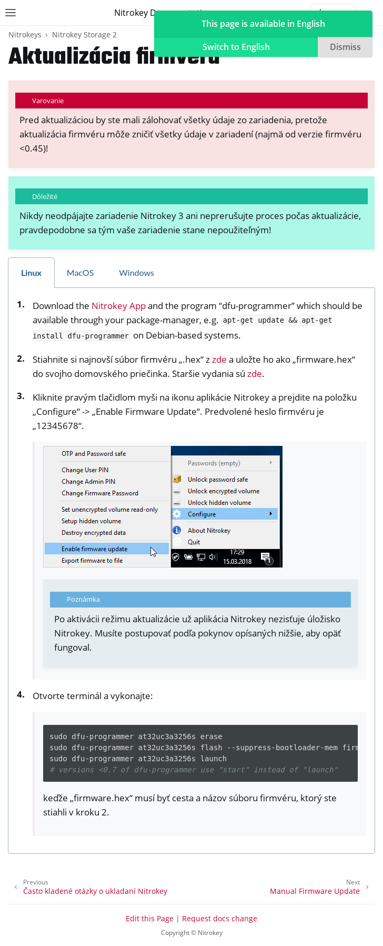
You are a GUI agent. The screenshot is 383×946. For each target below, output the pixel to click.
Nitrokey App (119, 306)
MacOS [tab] (80, 272)
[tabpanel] (191, 571)
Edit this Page (150, 918)
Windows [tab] (136, 272)
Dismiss (345, 47)
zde (219, 359)
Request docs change (219, 918)
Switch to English (236, 47)
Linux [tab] (31, 272)
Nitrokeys (25, 34)
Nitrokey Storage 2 (84, 34)
